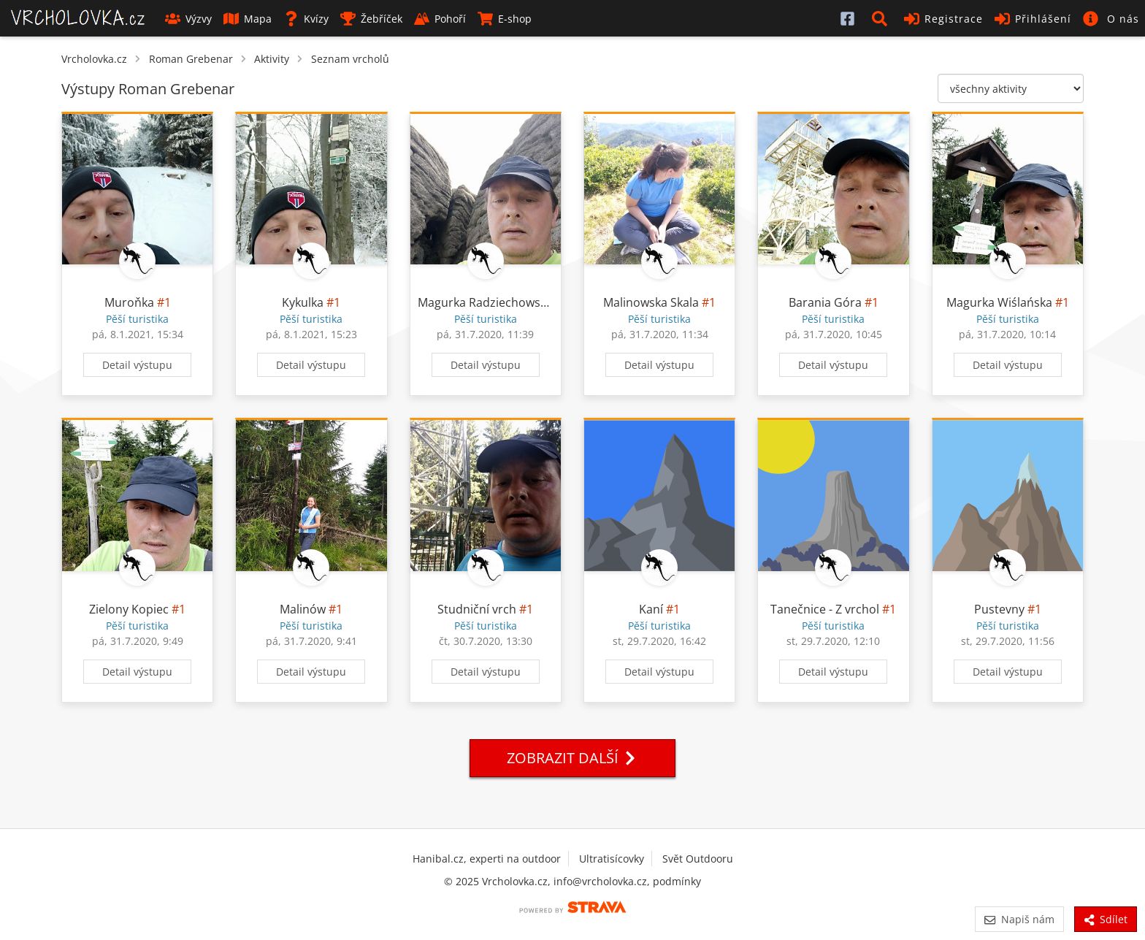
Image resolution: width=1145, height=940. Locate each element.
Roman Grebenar (191, 59)
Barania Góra (825, 302)
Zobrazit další (572, 758)
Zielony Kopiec (129, 609)
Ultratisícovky (611, 859)
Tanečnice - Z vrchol (824, 609)
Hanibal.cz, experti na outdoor (487, 859)
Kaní (651, 609)
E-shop (505, 18)
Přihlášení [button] (1033, 18)
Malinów (303, 609)
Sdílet (1105, 919)
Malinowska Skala (651, 302)
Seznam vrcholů (350, 59)
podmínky (677, 881)
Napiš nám (1019, 919)
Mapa (247, 18)
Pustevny (999, 609)
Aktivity (271, 59)
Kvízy (306, 18)
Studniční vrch (476, 609)
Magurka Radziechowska (485, 302)
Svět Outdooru (697, 859)
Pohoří (440, 18)
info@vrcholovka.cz (600, 881)
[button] (882, 18)
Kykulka (302, 302)
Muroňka (129, 302)
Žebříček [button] (371, 18)
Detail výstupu (137, 365)
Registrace (943, 18)
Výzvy (188, 18)
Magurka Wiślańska (999, 302)
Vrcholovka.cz (94, 59)
